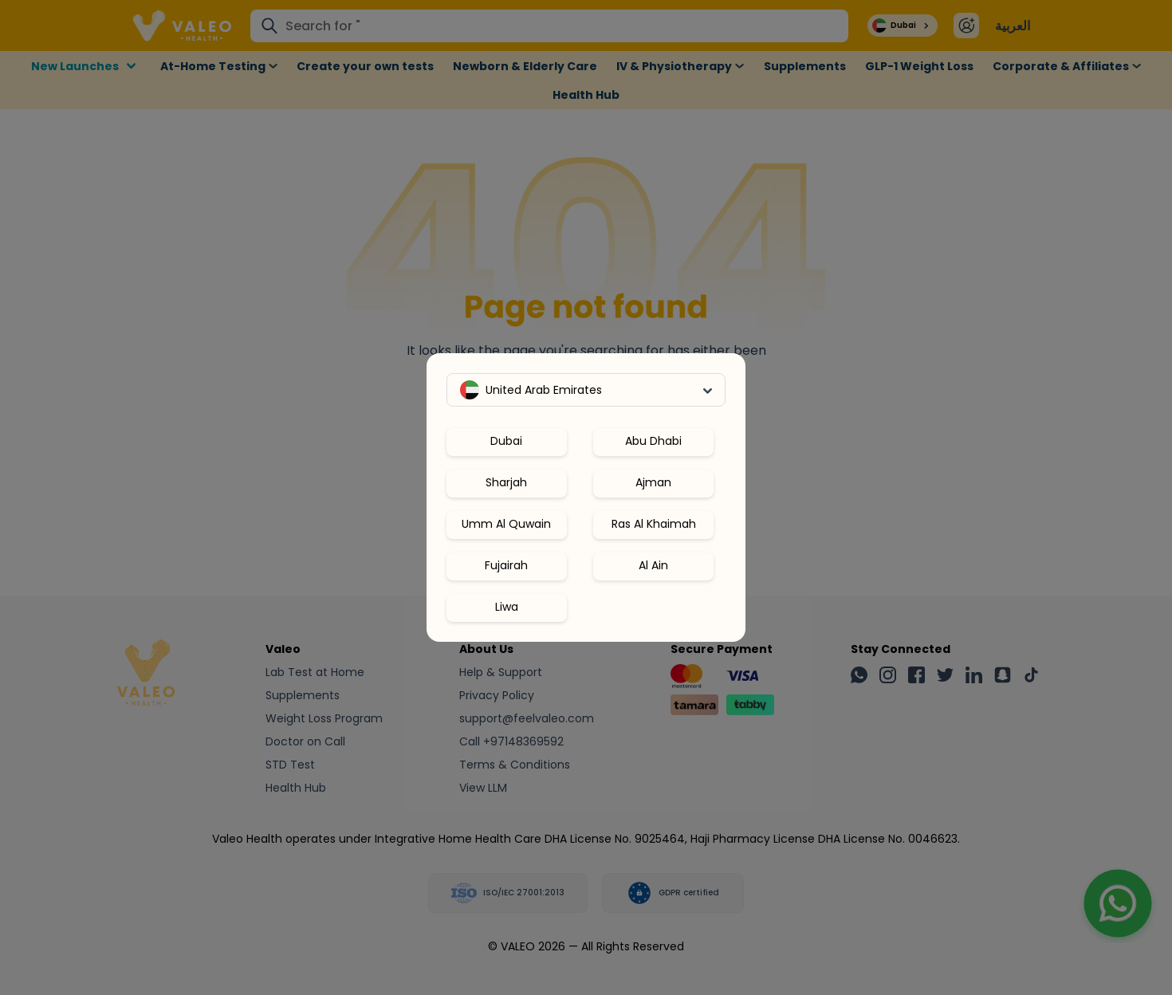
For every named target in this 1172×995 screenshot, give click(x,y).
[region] (586, 518)
